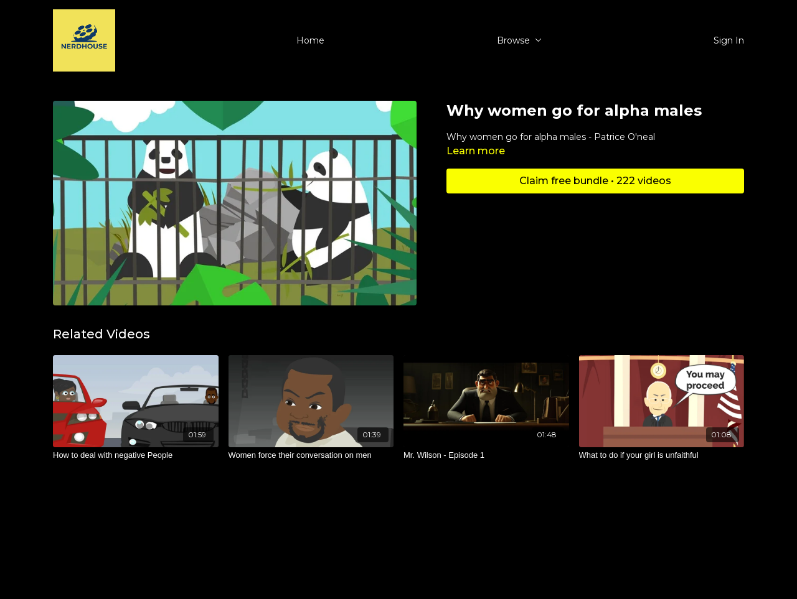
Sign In (729, 40)
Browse (519, 40)
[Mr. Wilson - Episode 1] (486, 455)
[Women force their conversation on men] (311, 455)
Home (310, 40)
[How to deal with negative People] (136, 455)
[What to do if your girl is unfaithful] (662, 455)
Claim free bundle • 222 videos (595, 181)
